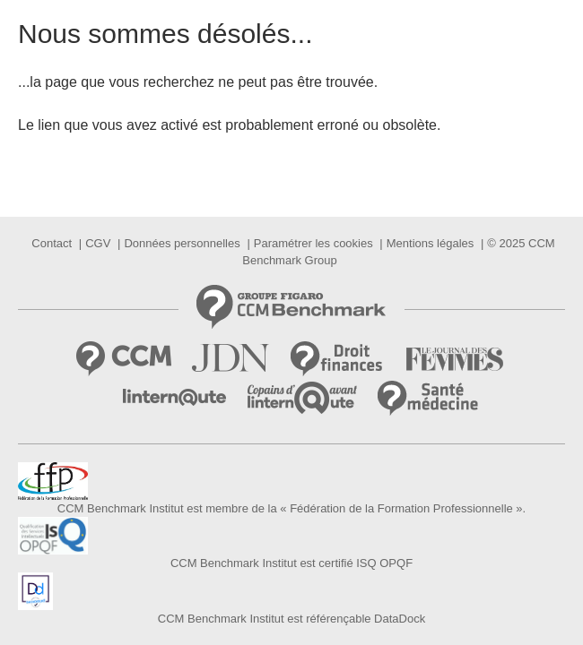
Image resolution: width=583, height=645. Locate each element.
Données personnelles (181, 243)
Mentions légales (430, 243)
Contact (51, 243)
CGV (97, 243)
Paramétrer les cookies (313, 243)
